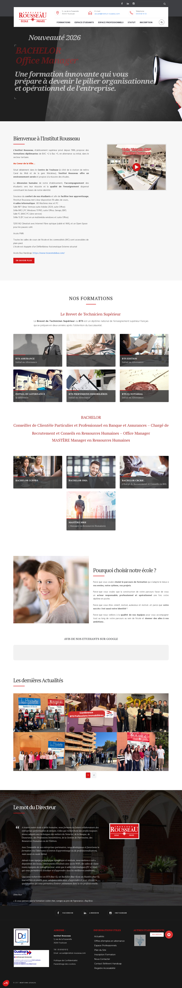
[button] (6, 983)
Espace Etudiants (84, 22)
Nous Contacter (102, 959)
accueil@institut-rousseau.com (107, 14)
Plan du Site (100, 950)
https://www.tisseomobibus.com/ (49, 253)
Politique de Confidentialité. (66, 960)
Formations (63, 22)
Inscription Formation (105, 954)
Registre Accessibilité (104, 968)
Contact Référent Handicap (108, 963)
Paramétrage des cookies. (65, 964)
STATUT (132, 22)
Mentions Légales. (28, 983)
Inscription (146, 22)
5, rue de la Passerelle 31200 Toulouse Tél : (63, 942)
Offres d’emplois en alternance (109, 941)
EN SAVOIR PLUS (24, 260)
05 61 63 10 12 (141, 14)
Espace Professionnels (110, 22)
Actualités (99, 936)
